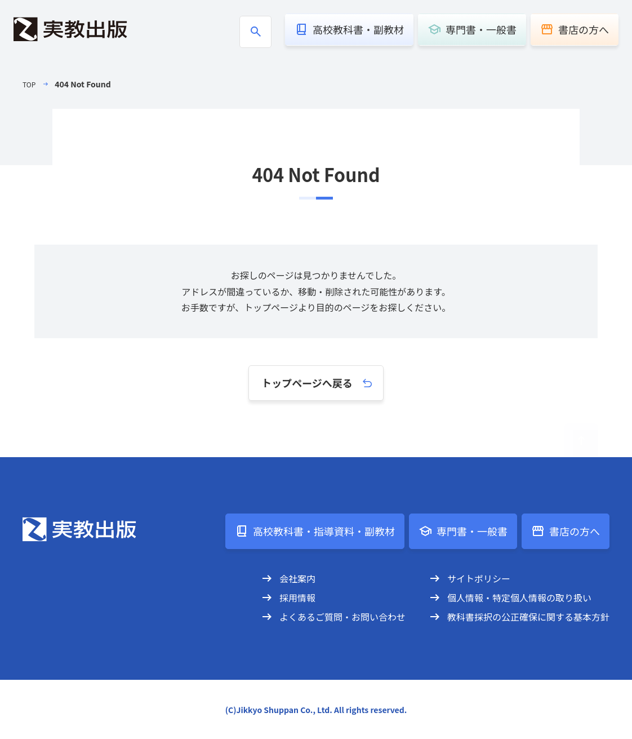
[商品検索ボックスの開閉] (255, 32)
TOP (30, 84)
